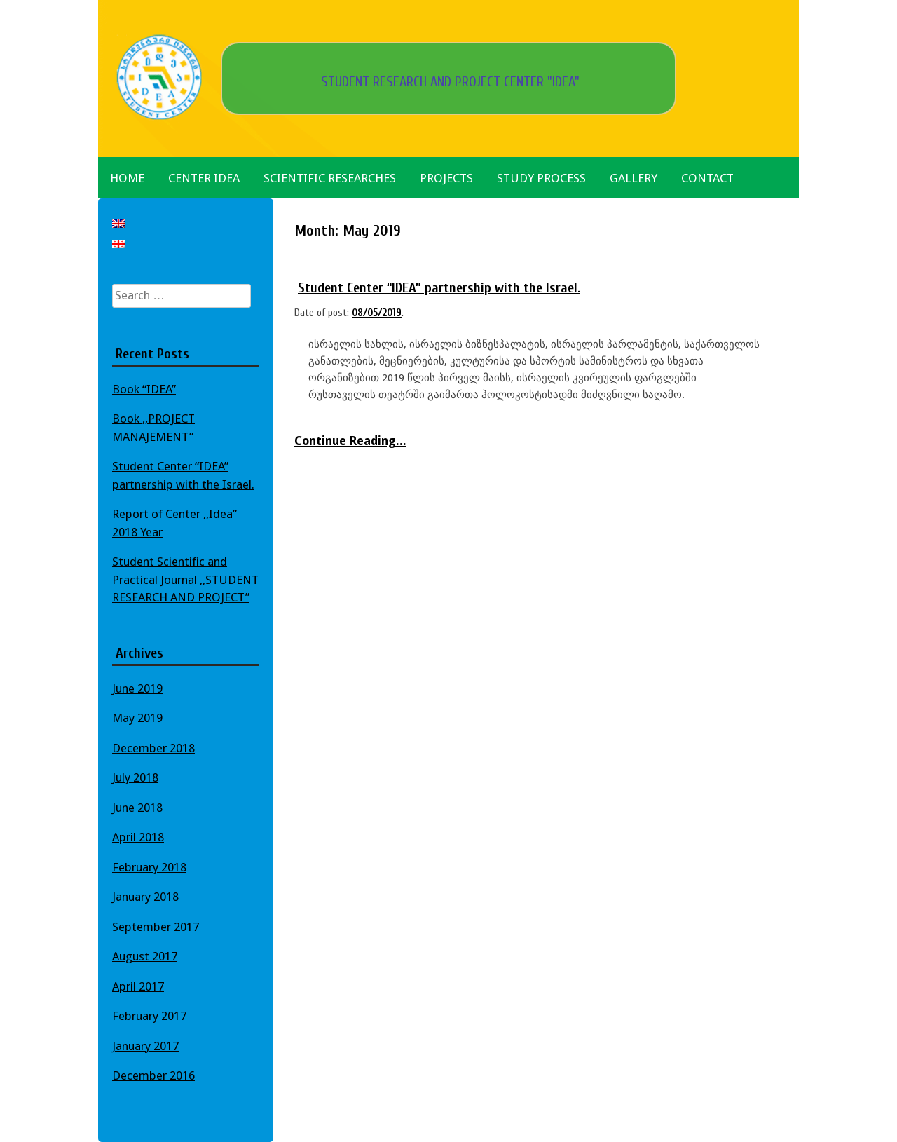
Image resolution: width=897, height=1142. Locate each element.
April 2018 (138, 837)
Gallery (633, 178)
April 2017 (138, 986)
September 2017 (155, 927)
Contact (707, 178)
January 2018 (145, 897)
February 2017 (149, 1016)
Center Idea (204, 178)
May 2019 (137, 718)
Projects (446, 178)
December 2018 (153, 748)
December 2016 (153, 1075)
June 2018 (137, 808)
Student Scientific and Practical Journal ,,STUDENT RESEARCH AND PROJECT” (185, 579)
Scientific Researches (329, 178)
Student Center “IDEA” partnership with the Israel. (439, 288)
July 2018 (135, 777)
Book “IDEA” (144, 389)
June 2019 (137, 688)
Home (127, 178)
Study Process (541, 178)
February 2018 (149, 867)
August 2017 (144, 956)
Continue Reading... (350, 441)
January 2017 (145, 1046)
